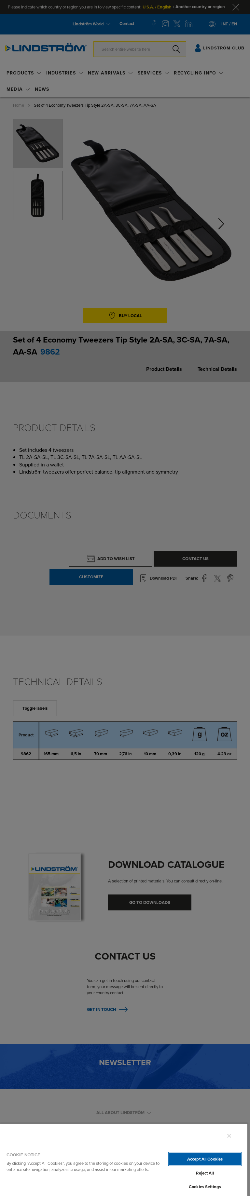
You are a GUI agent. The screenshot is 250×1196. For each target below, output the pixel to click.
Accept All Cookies (205, 1159)
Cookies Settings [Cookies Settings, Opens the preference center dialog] (205, 1187)
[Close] (229, 1136)
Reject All (205, 1173)
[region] (123, 1159)
